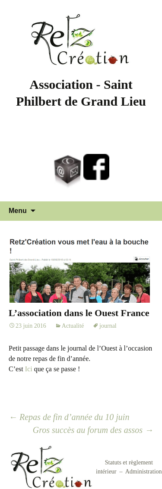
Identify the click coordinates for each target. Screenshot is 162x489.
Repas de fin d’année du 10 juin (69, 417)
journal (108, 326)
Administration (143, 471)
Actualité (73, 326)
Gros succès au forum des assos (93, 430)
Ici (28, 369)
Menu (18, 210)
